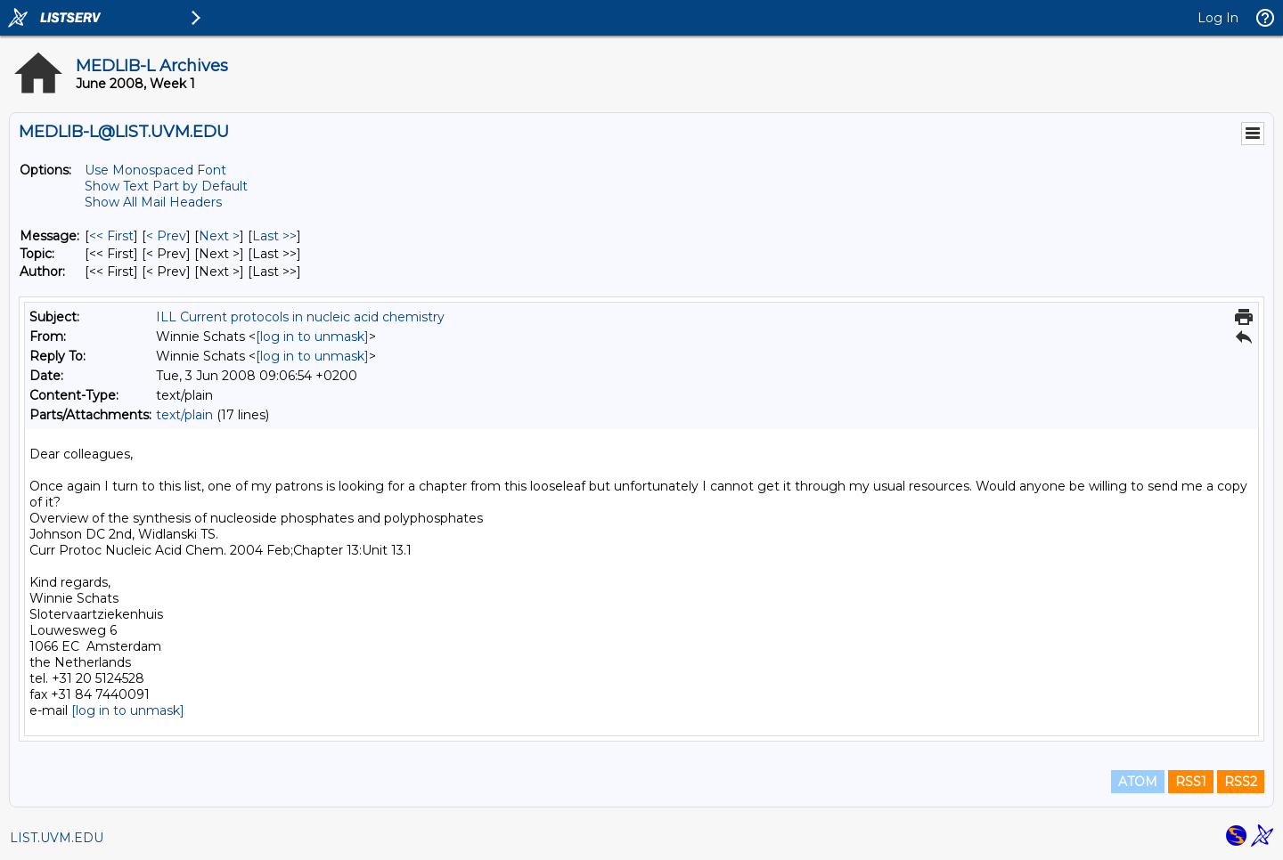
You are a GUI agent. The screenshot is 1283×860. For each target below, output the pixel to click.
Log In (1217, 18)
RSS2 (1240, 782)
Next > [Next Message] (219, 236)
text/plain (184, 415)
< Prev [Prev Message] (166, 236)
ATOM (1137, 782)
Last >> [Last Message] (274, 236)
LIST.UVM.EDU (56, 838)
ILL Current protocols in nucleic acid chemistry (300, 317)
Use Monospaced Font (155, 170)
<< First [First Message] (111, 236)
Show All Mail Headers (153, 202)
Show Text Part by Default (166, 186)
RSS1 (1190, 782)
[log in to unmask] (312, 337)
